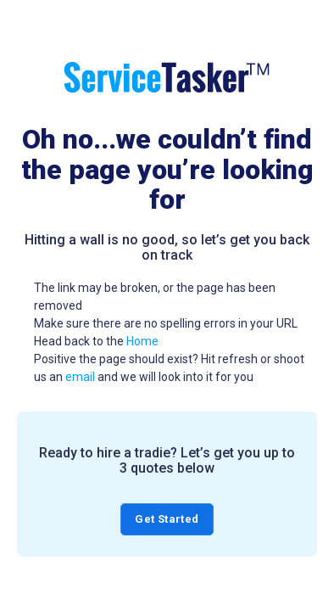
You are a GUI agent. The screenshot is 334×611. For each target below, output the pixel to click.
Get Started (166, 519)
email (80, 377)
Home (142, 341)
